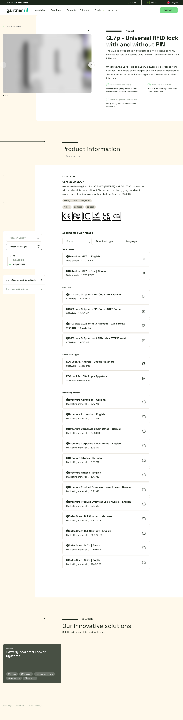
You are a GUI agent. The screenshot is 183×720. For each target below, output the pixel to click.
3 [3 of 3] (7, 95)
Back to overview (12, 26)
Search (131, 2)
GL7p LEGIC (18, 260)
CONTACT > (169, 10)
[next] (91, 65)
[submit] (88, 241)
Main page (7, 705)
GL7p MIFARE (19, 264)
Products (71, 10)
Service (100, 10)
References (85, 10)
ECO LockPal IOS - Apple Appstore (86, 376)
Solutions (57, 10)
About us (114, 10)
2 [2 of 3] (5, 95)
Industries (41, 10)
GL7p (12, 255)
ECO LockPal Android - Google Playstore (90, 361)
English (172, 2)
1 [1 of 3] (3, 95)
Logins (152, 2)
